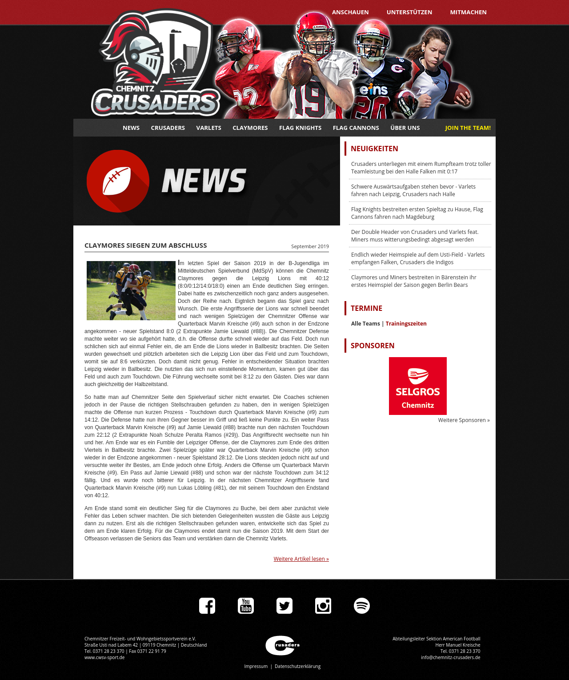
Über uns (405, 128)
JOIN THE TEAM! (468, 128)
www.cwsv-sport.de (104, 657)
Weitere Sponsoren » (464, 420)
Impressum (256, 666)
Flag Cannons (356, 128)
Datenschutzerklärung (298, 666)
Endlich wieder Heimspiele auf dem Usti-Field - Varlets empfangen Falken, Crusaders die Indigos (418, 258)
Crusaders (168, 128)
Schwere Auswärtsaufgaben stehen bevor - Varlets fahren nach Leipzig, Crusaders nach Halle (413, 190)
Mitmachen (468, 12)
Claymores (250, 128)
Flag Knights (300, 128)
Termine (366, 308)
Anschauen (350, 12)
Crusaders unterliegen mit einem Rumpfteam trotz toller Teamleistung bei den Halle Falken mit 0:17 (421, 167)
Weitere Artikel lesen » (301, 559)
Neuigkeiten (374, 148)
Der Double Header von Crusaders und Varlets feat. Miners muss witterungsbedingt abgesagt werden (415, 235)
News (131, 128)
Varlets (208, 128)
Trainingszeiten (406, 323)
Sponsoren (373, 345)
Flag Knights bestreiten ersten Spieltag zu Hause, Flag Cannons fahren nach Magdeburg (417, 213)
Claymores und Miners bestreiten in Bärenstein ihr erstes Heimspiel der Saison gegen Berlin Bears (414, 281)
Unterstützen (410, 12)
